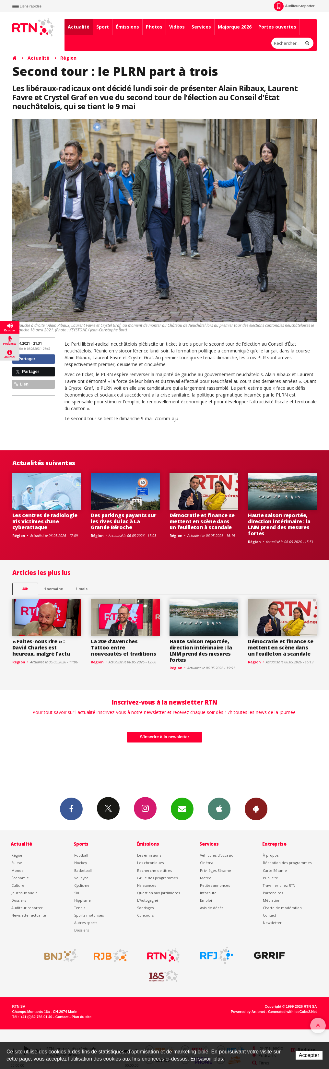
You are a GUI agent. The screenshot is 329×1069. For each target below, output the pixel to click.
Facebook (71, 809)
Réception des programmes (287, 863)
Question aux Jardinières (158, 893)
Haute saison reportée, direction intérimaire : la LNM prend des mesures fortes (279, 524)
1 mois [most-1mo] (82, 588)
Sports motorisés (89, 915)
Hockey (80, 863)
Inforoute (208, 893)
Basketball (83, 870)
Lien (21, 384)
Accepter (309, 1055)
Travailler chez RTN (279, 885)
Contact (269, 915)
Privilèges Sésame (215, 870)
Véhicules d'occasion (218, 855)
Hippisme (82, 900)
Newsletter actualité (28, 915)
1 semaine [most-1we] (53, 588)
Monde (17, 870)
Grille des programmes (157, 878)
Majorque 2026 (235, 27)
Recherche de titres (154, 870)
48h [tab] (25, 588)
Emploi (206, 900)
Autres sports (85, 923)
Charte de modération (282, 908)
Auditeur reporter (27, 908)
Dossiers (18, 900)
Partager (24, 358)
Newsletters (182, 809)
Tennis (79, 908)
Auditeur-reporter (294, 6)
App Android (256, 809)
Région (68, 58)
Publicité (270, 878)
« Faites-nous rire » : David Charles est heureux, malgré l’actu (41, 647)
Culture (17, 885)
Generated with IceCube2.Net (292, 1012)
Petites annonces (215, 885)
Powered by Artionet (248, 1012)
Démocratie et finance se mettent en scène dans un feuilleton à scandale (202, 521)
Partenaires (273, 893)
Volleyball (82, 878)
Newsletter (272, 923)
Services (201, 27)
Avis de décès (211, 908)
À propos (270, 855)
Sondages (145, 908)
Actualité (78, 27)
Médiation (271, 900)
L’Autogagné (147, 900)
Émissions (127, 27)
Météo (205, 878)
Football (81, 855)
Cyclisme (81, 885)
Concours (145, 915)
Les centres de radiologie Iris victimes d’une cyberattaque (44, 521)
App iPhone (219, 809)
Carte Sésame (275, 870)
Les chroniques (150, 863)
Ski (76, 893)
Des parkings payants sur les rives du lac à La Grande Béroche (123, 521)
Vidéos (177, 27)
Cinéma (206, 863)
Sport (102, 27)
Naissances (146, 885)
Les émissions (149, 855)
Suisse (16, 863)
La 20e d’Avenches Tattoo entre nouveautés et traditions (123, 647)
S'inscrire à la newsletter (164, 736)
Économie (20, 878)
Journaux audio (24, 893)
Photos (154, 27)
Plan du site (81, 1017)
